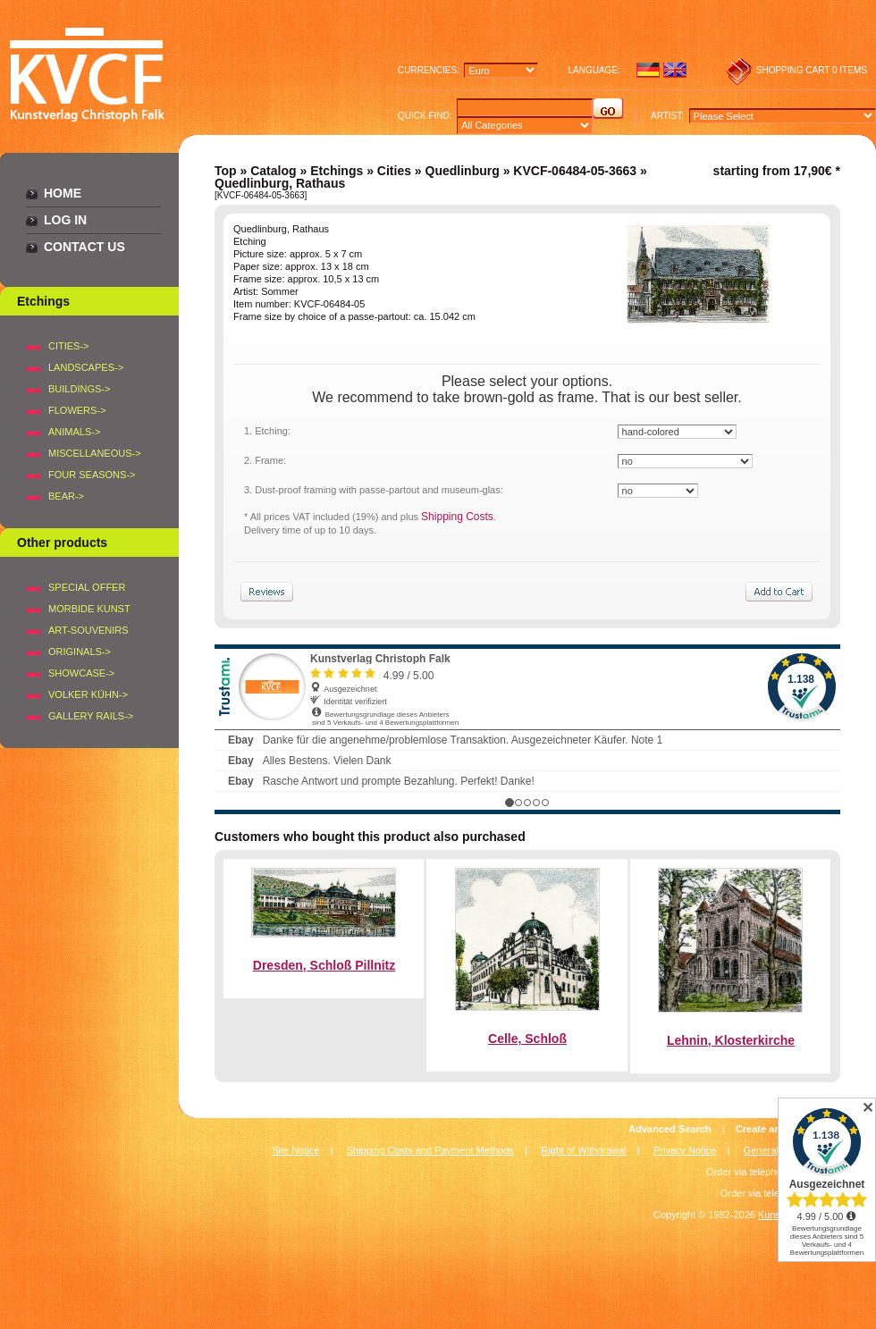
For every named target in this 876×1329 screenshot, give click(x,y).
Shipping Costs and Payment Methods (430, 1150)
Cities (394, 171)
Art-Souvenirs (88, 630)
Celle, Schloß (527, 1038)
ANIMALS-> (74, 431)
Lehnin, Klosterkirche (731, 1040)
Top (226, 171)
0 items (849, 70)
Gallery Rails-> (90, 716)
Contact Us (84, 247)
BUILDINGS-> (79, 388)
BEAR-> (66, 496)
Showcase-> (81, 673)
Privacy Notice (684, 1150)
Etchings (336, 171)
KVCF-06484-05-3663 (574, 171)
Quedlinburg (462, 171)
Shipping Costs (457, 516)
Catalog (273, 171)
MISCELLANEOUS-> (94, 453)
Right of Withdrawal (583, 1150)
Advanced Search (669, 1128)
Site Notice (295, 1150)
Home (62, 193)
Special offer (86, 587)
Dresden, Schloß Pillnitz (324, 965)
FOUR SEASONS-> (92, 474)
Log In (65, 220)
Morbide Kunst (89, 608)
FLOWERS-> (76, 410)
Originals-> (79, 651)
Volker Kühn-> (88, 694)
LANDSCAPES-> (85, 367)
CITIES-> (68, 346)
